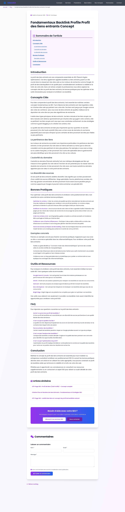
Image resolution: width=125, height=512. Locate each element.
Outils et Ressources (39, 61)
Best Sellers (87, 3)
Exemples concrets (39, 58)
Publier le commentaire (41, 473)
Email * (65, 447)
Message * (34, 454)
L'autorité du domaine (40, 49)
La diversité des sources (40, 52)
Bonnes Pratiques (38, 55)
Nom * (32, 447)
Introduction (37, 40)
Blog (11, 7)
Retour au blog (32, 484)
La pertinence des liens (40, 46)
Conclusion (36, 64)
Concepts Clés (37, 43)
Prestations (77, 3)
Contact (119, 3)
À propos (59, 3)
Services (68, 3)
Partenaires (109, 3)
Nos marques (99, 3)
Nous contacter (75, 419)
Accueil (5, 7)
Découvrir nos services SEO (54, 419)
